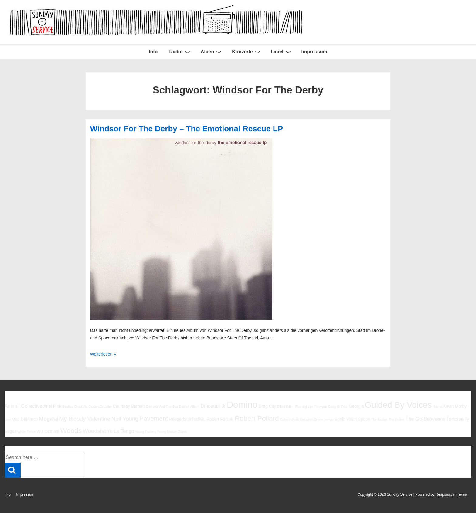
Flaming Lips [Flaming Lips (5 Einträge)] (304, 406)
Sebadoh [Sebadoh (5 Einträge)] (306, 419)
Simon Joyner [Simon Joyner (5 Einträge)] (324, 419)
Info (153, 51)
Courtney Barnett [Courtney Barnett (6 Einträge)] (128, 406)
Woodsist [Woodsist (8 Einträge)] (94, 431)
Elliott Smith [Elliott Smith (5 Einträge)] (285, 406)
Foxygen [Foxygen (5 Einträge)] (320, 406)
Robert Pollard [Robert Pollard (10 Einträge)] (257, 418)
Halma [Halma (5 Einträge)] (437, 406)
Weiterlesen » (103, 354)
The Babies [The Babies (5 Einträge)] (379, 419)
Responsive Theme (451, 494)
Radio (180, 52)
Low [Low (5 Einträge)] (8, 419)
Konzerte (246, 52)
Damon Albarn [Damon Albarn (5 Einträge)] (189, 406)
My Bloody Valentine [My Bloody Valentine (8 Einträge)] (84, 419)
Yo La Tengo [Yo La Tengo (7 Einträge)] (120, 431)
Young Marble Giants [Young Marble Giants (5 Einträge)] (172, 432)
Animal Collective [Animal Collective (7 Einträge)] (23, 406)
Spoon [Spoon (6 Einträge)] (364, 419)
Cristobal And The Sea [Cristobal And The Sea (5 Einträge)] (162, 406)
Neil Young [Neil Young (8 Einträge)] (124, 419)
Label (281, 52)
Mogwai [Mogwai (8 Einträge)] (48, 419)
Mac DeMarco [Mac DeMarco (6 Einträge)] (25, 419)
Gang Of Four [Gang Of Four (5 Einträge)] (338, 406)
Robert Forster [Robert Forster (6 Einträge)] (220, 419)
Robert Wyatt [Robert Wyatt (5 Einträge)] (289, 419)
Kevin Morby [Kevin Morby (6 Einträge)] (455, 406)
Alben (212, 52)
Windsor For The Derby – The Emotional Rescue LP (186, 128)
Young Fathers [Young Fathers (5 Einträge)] (145, 432)
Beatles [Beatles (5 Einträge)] (67, 406)
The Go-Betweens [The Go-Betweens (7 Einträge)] (425, 419)
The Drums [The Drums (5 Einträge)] (397, 419)
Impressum (314, 51)
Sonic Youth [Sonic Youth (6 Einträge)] (346, 419)
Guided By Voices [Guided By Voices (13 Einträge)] (398, 405)
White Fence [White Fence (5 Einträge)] (26, 432)
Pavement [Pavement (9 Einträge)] (153, 418)
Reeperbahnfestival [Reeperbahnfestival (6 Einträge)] (187, 419)
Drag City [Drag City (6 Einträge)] (267, 406)
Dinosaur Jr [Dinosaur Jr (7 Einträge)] (213, 406)
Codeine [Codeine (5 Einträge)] (106, 406)
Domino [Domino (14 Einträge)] (242, 405)
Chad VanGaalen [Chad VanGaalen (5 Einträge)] (86, 406)
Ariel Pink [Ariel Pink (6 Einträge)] (52, 406)
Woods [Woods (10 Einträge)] (71, 430)
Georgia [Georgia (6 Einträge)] (356, 406)
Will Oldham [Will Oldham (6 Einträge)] (47, 431)
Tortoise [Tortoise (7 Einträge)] (455, 419)
